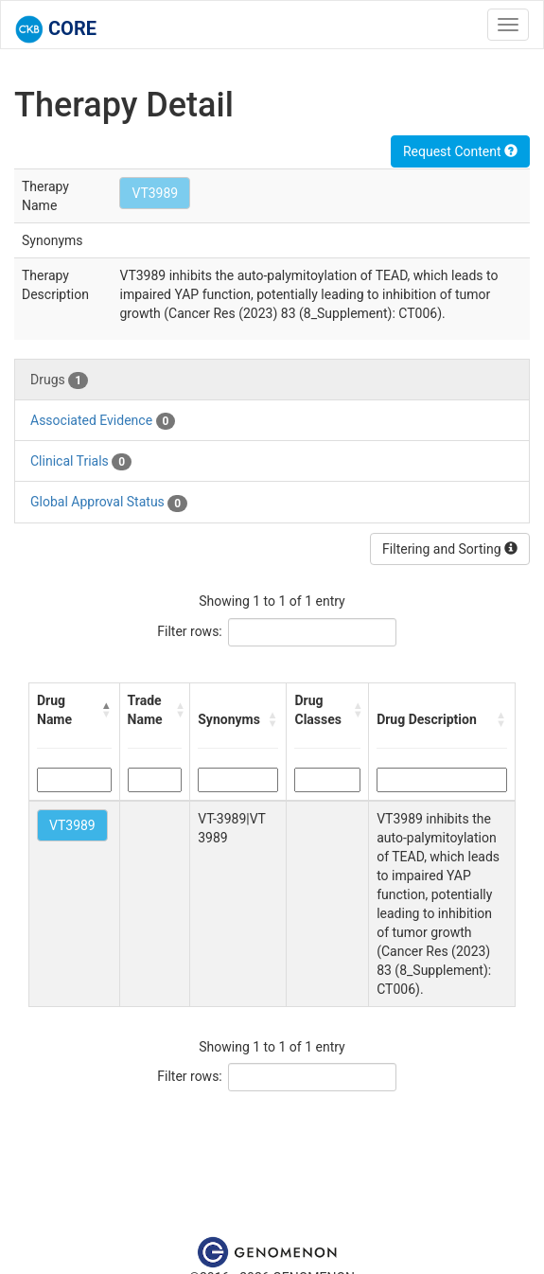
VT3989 (155, 193)
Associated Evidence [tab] (102, 421)
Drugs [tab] (59, 380)
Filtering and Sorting (450, 549)
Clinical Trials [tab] (81, 461)
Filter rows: (189, 631)
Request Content (460, 151)
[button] (106, 709)
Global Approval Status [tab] (108, 502)
